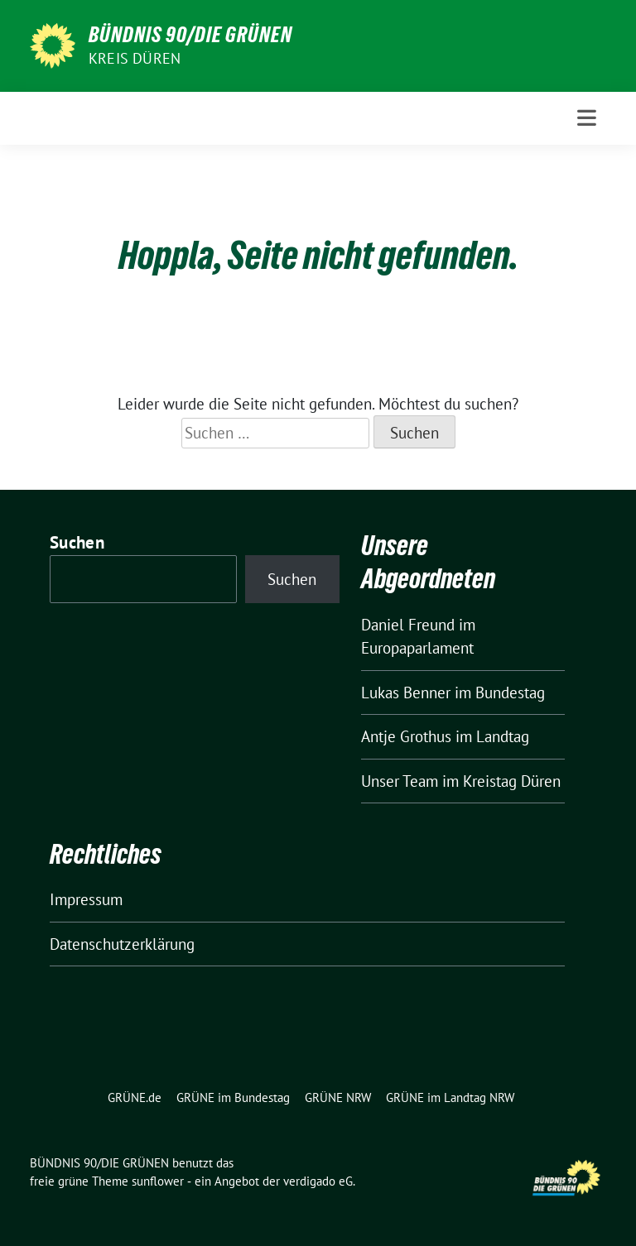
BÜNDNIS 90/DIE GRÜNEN (190, 34)
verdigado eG (318, 1181)
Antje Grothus (406, 736)
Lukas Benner (405, 692)
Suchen (77, 542)
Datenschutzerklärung (122, 944)
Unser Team (399, 781)
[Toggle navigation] (586, 117)
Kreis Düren (135, 58)
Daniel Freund (408, 625)
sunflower (158, 1181)
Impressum (86, 899)
